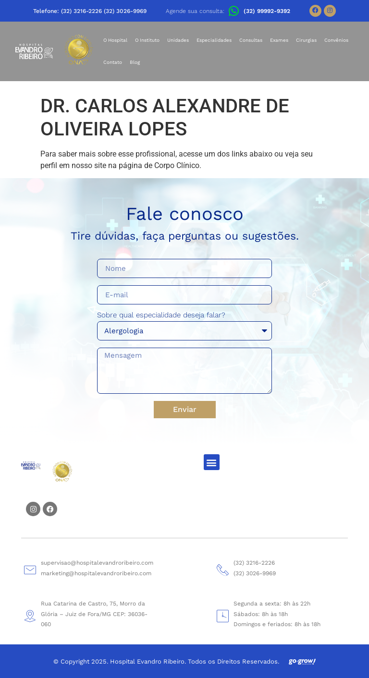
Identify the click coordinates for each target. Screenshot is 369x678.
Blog (135, 62)
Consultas (250, 40)
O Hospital (115, 40)
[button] (212, 462)
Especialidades (214, 40)
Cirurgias (306, 40)
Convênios (336, 40)
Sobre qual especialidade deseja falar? (161, 315)
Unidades (178, 40)
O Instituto (147, 40)
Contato (112, 62)
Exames (279, 40)
